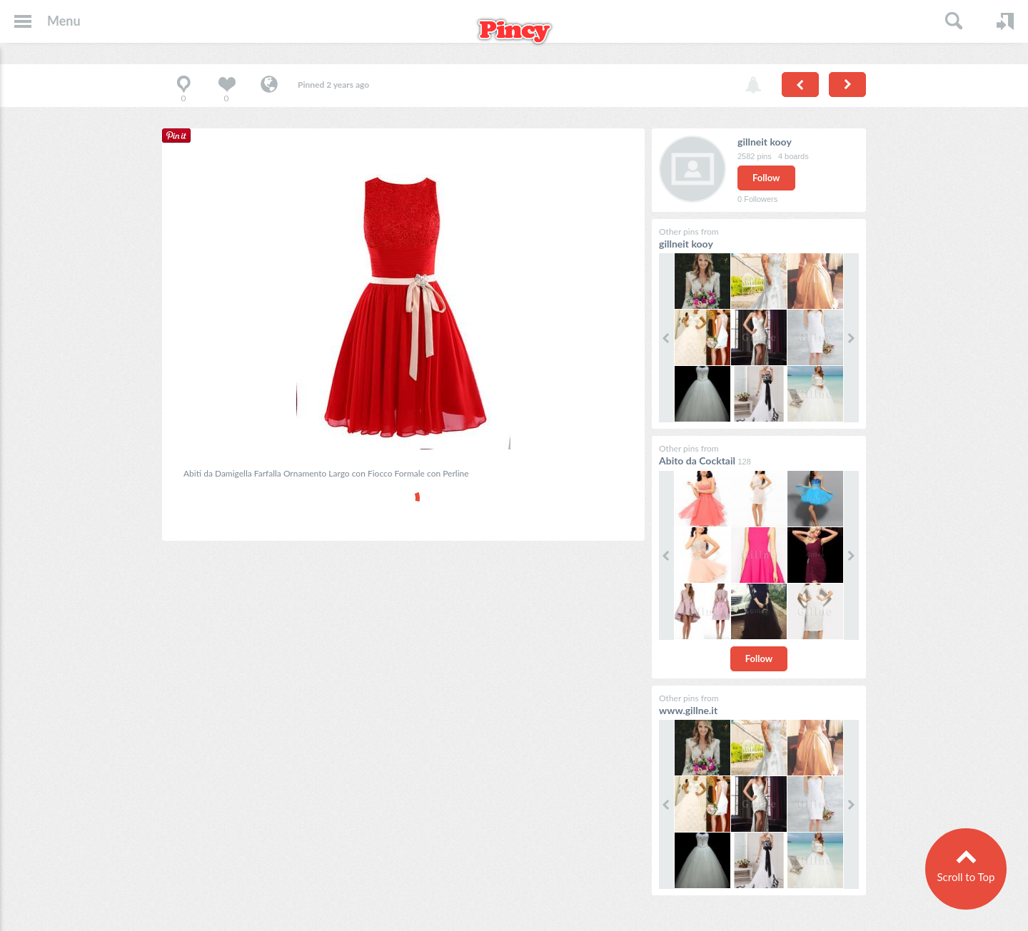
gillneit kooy (764, 142)
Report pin (753, 85)
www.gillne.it (688, 710)
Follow (766, 177)
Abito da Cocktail (698, 460)
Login (1005, 21)
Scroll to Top (965, 876)
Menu (64, 21)
